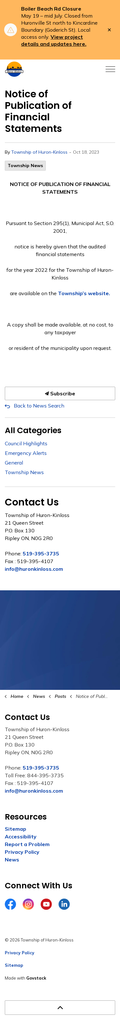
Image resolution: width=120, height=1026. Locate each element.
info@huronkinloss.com (34, 569)
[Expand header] (110, 69)
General (14, 462)
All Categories (33, 430)
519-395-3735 (41, 553)
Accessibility (20, 836)
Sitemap (15, 829)
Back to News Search (39, 405)
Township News (25, 165)
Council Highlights (26, 443)
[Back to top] (60, 1007)
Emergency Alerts (26, 453)
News (12, 859)
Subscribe (60, 393)
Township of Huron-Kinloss (39, 152)
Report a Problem (27, 844)
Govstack (36, 978)
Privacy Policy (22, 852)
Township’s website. (84, 293)
